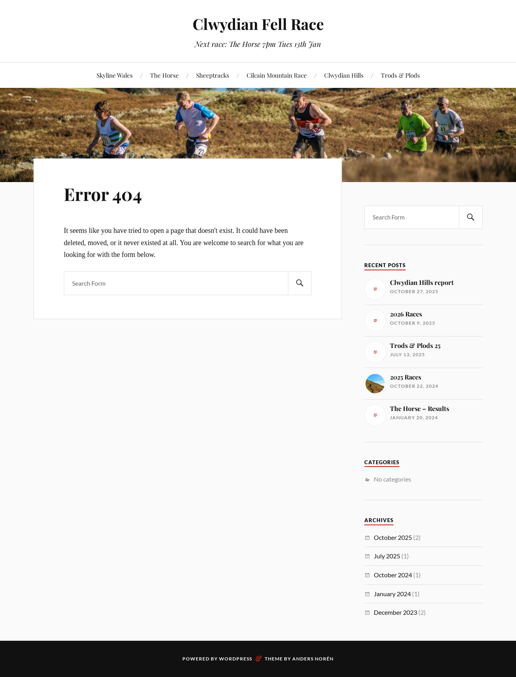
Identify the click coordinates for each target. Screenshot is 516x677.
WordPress (235, 659)
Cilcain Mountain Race (277, 75)
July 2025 (387, 556)
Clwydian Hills (344, 75)
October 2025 (393, 537)
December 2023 (395, 612)
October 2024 (393, 574)
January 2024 (392, 593)
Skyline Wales (115, 75)
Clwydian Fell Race (258, 24)
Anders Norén (313, 659)
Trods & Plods (400, 75)
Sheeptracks (212, 75)
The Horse (164, 75)
